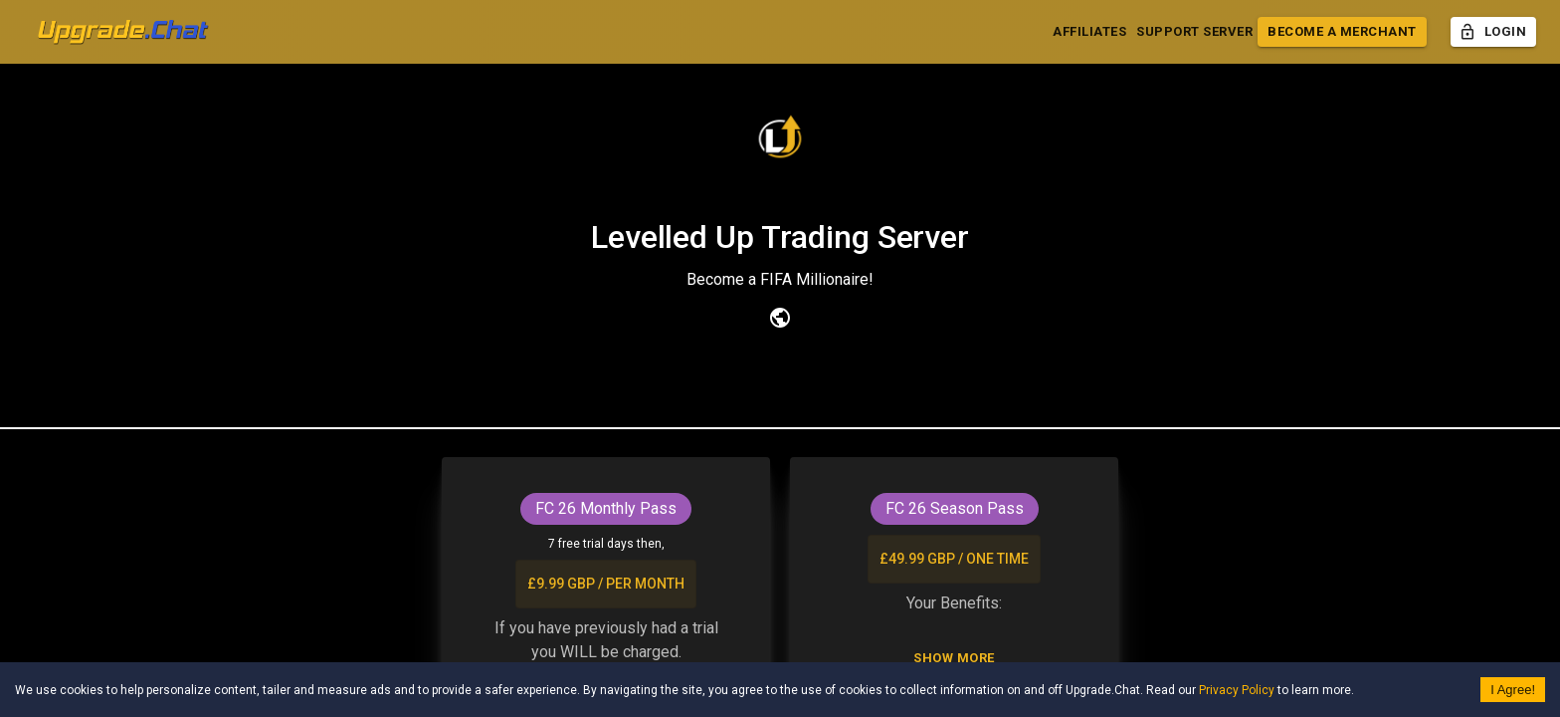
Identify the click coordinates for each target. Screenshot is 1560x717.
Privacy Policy (1236, 690)
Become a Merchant (1342, 32)
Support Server (1194, 32)
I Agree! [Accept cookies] (1512, 689)
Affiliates (1089, 32)
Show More (954, 658)
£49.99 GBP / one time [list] (954, 559)
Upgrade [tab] (780, 405)
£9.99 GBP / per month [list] (605, 584)
